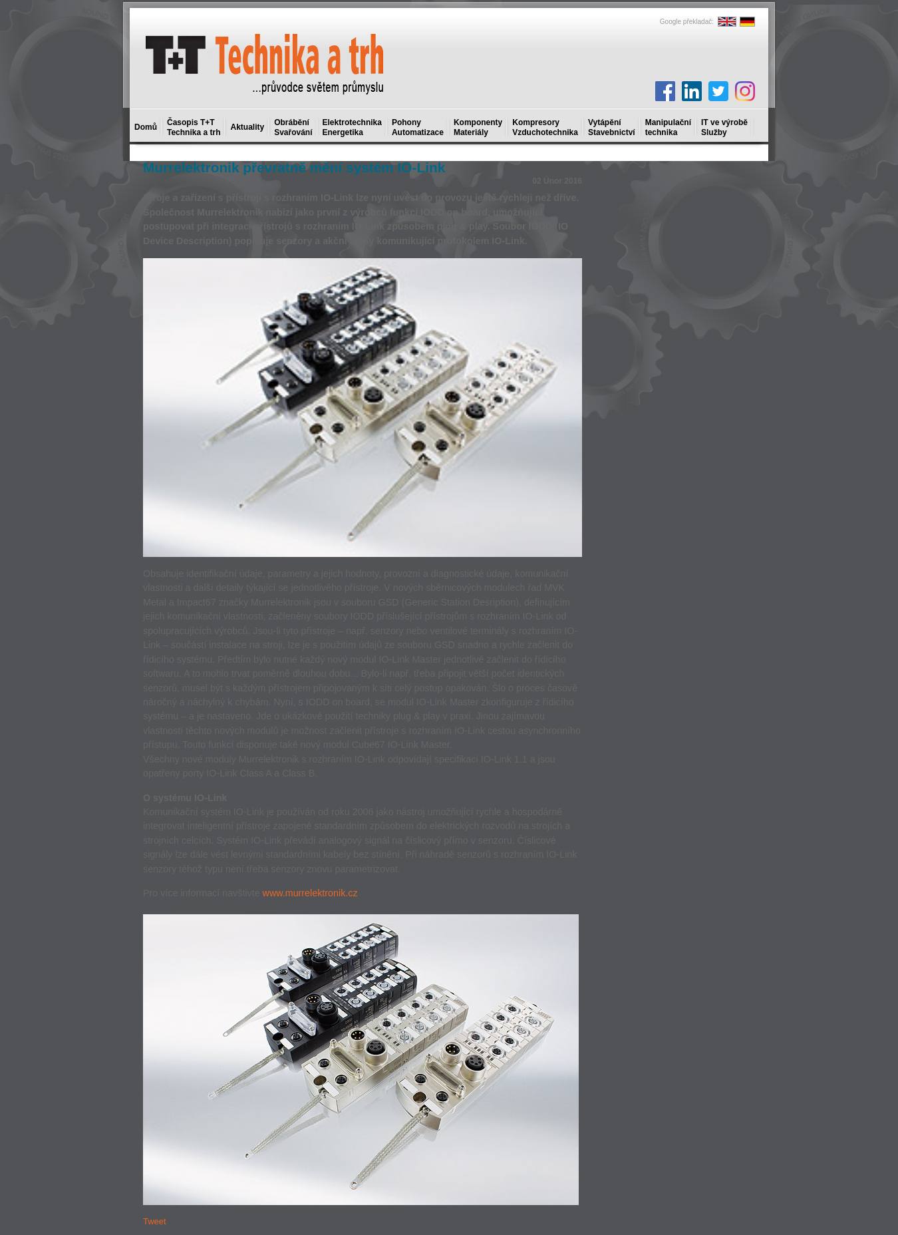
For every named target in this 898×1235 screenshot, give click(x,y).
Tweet (154, 1221)
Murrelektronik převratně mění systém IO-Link (294, 167)
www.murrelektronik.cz (310, 893)
